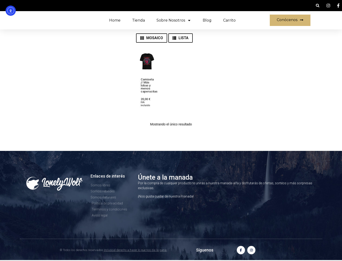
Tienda (138, 20)
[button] (317, 5)
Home (115, 20)
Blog (207, 20)
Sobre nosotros (173, 20)
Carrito (229, 20)
